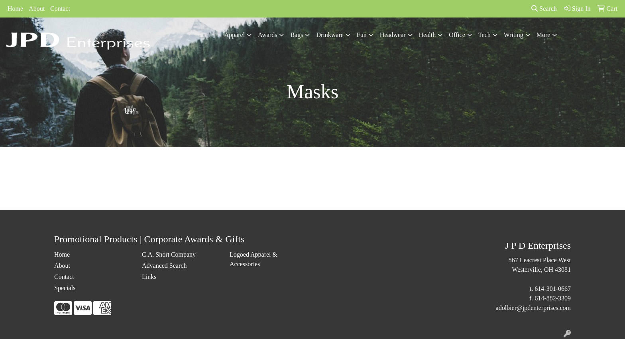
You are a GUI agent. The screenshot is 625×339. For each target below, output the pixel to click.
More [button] (543, 34)
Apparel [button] (234, 34)
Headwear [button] (393, 34)
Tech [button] (484, 34)
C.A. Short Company (169, 254)
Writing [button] (513, 34)
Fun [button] (362, 34)
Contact (60, 8)
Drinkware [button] (329, 34)
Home (15, 8)
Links (149, 276)
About (37, 8)
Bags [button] (296, 34)
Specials (64, 287)
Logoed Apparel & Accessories (253, 259)
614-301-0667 (553, 288)
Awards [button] (267, 34)
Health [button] (427, 34)
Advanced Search (164, 265)
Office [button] (457, 34)
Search (544, 8)
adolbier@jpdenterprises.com (533, 307)
